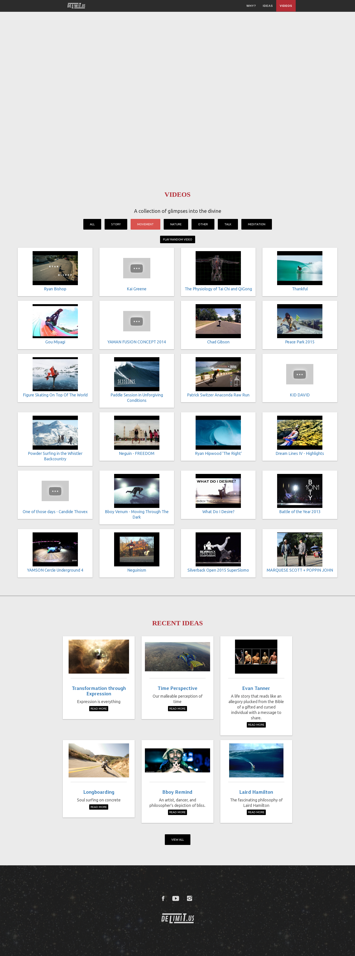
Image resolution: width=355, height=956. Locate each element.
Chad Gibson (218, 342)
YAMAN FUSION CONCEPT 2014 (137, 342)
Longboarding (98, 792)
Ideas (268, 5)
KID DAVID (300, 395)
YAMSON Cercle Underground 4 (55, 570)
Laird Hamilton (256, 792)
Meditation (256, 224)
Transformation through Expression (99, 690)
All (92, 224)
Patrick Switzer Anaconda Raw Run (218, 395)
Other (203, 224)
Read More (99, 708)
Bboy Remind (177, 792)
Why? (251, 5)
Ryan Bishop (55, 289)
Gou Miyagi (55, 342)
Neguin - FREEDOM (136, 453)
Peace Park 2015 (299, 342)
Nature (176, 224)
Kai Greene (136, 289)
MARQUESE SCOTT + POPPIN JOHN (300, 570)
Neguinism (136, 570)
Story (116, 224)
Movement (145, 224)
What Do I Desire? (218, 512)
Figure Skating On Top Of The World (55, 395)
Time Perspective (177, 688)
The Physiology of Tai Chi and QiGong (218, 289)
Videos (286, 5)
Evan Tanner (256, 688)
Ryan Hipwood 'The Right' (218, 453)
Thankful (300, 289)
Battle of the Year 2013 (300, 512)
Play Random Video (177, 239)
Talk (227, 224)
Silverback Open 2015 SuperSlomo (218, 570)
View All (177, 839)
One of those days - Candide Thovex (55, 512)
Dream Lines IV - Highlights (300, 453)
